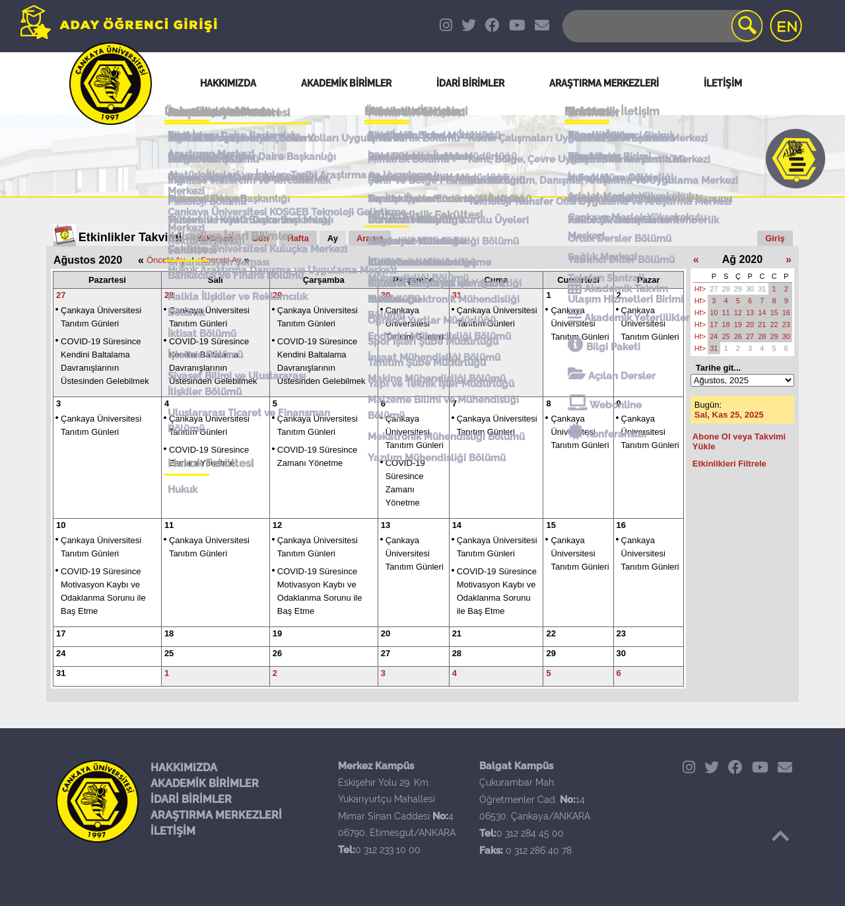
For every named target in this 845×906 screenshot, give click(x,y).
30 (385, 295)
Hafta (298, 238)
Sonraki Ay (221, 260)
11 (169, 525)
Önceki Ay (166, 260)
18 (169, 633)
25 (169, 653)
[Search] (661, 26)
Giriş (775, 238)
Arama (369, 238)
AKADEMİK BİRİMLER (205, 783)
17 (60, 633)
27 (60, 295)
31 (456, 295)
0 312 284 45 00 (530, 833)
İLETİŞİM (173, 831)
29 (277, 295)
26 (277, 653)
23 (621, 633)
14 (456, 525)
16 (621, 525)
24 (60, 653)
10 (60, 525)
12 (277, 525)
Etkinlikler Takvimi (130, 237)
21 (456, 633)
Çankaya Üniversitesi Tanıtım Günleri (415, 323)
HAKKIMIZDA (184, 767)
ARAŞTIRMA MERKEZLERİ (216, 815)
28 (169, 295)
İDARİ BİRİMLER (191, 799)
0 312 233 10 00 (388, 850)
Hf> (700, 289)
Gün (260, 238)
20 (385, 633)
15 (550, 525)
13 (385, 525)
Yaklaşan (215, 238)
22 (550, 633)
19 (277, 633)
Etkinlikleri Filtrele (729, 464)
